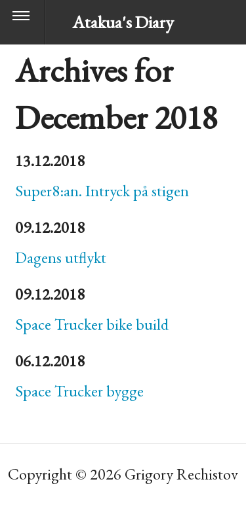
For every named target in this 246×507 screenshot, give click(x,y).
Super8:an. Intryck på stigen (102, 191)
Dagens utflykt (60, 257)
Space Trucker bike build (92, 324)
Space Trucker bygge (79, 391)
